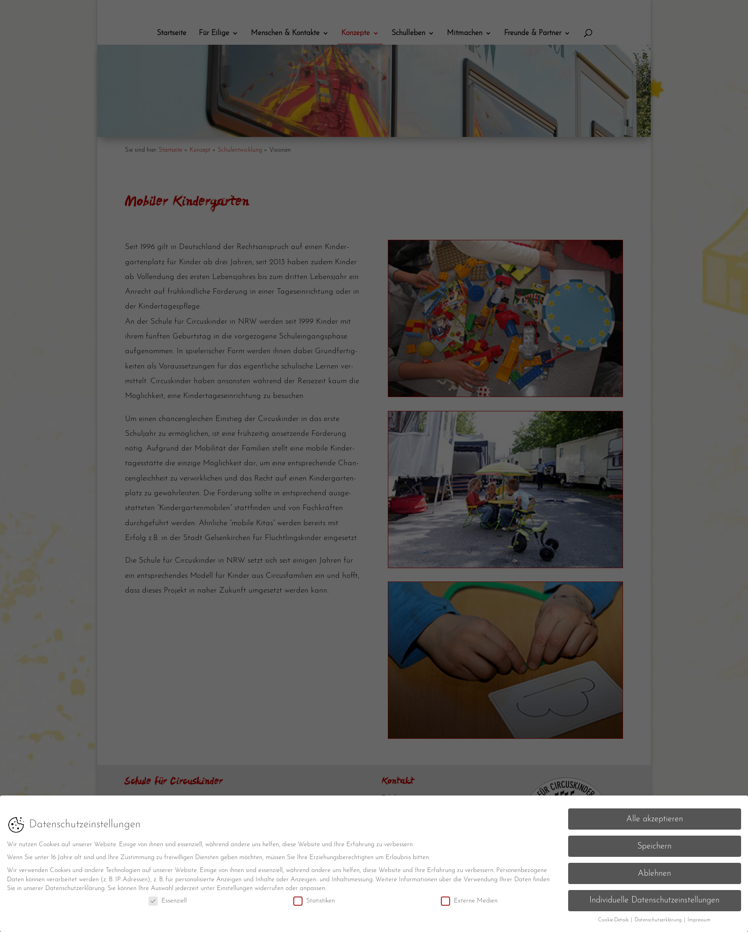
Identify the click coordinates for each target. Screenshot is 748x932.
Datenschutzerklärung (75, 884)
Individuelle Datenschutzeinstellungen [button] (654, 897)
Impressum (699, 916)
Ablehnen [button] (654, 869)
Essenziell (167, 896)
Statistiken (314, 896)
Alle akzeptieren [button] (654, 815)
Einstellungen (235, 884)
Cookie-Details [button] (614, 916)
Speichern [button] (654, 842)
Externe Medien (469, 896)
